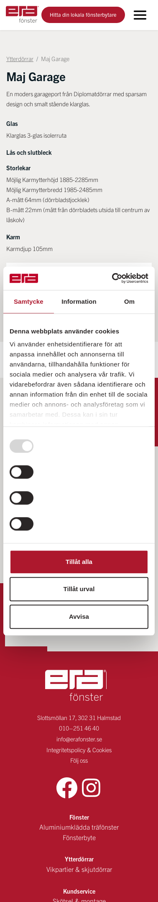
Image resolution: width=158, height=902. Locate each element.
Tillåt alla (79, 561)
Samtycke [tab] (28, 301)
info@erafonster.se (79, 702)
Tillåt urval (79, 588)
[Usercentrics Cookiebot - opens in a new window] (112, 278)
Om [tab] (129, 301)
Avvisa (79, 616)
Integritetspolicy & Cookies (79, 713)
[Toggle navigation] (140, 15)
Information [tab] (79, 301)
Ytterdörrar (19, 58)
